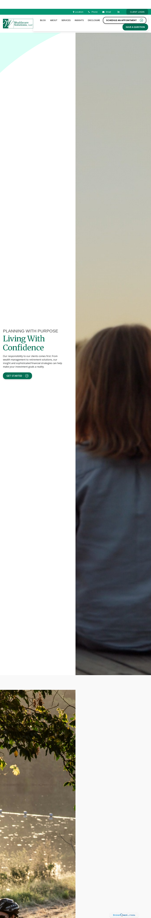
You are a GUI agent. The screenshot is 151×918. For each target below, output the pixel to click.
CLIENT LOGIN (137, 3)
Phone (93, 3)
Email (106, 3)
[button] (43, 11)
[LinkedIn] (118, 3)
